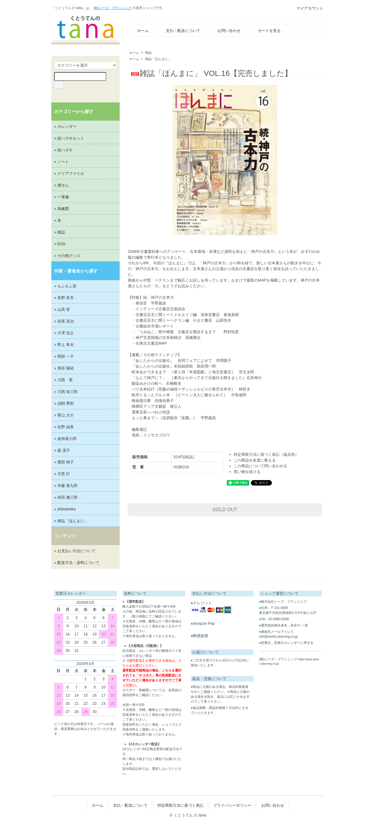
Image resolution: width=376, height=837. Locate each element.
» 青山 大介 (64, 415)
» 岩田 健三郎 (66, 497)
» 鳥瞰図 (61, 208)
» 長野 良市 (64, 297)
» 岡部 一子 (64, 356)
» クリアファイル (69, 173)
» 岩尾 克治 (64, 321)
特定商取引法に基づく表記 (180, 805)
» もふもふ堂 (65, 286)
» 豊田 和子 (64, 462)
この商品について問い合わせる (260, 466)
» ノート (61, 161)
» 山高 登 (62, 309)
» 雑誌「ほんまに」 (71, 521)
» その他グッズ (67, 255)
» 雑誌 (59, 232)
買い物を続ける (247, 471)
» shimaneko (65, 509)
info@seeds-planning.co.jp (278, 636)
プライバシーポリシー (232, 805)
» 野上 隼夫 (64, 344)
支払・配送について (179, 30)
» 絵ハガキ (63, 150)
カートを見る (265, 30)
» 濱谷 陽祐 (64, 368)
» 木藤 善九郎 (66, 485)
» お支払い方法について (75, 551)
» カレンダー (65, 126)
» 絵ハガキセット (69, 138)
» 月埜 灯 (62, 474)
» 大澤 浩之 (64, 333)
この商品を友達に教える (255, 460)
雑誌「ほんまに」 (158, 59)
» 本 (57, 220)
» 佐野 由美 (64, 427)
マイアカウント (307, 8)
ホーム (139, 30)
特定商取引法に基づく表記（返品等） (266, 454)
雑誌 (148, 53)
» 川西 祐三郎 (66, 391)
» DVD (59, 244)
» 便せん (61, 185)
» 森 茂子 (62, 450)
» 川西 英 (63, 380)
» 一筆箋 (61, 197)
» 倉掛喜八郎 (65, 438)
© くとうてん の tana (188, 815)
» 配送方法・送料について (76, 562)
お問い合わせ (225, 30)
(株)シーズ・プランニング (112, 8)
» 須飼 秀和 (64, 403)
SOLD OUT (224, 509)
